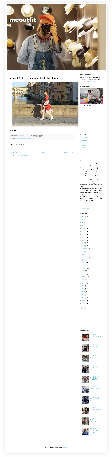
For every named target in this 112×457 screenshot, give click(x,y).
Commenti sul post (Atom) (23, 155)
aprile (83, 271)
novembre (84, 251)
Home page (41, 152)
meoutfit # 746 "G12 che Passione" (96, 345)
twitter (83, 143)
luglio (83, 262)
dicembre (84, 248)
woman (32, 138)
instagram (84, 145)
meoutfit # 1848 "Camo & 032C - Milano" (95, 399)
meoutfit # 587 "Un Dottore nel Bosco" (95, 335)
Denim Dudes (85, 208)
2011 (83, 292)
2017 (83, 240)
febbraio (84, 276)
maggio (83, 268)
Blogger (64, 447)
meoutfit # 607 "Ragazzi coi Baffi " (96, 408)
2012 (83, 289)
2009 (83, 298)
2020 (83, 231)
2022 (83, 225)
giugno (83, 265)
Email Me (84, 138)
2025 (83, 217)
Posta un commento (18, 148)
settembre (84, 257)
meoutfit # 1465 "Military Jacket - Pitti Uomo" (95, 420)
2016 (83, 243)
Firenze (18, 138)
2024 (83, 219)
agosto (83, 260)
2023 (83, 222)
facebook (84, 140)
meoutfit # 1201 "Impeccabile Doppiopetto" (94, 430)
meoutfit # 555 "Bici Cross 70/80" (96, 356)
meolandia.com (92, 81)
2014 (83, 283)
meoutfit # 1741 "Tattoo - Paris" (94, 366)
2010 (83, 295)
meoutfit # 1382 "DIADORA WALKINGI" (94, 378)
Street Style (23, 138)
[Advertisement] (90, 120)
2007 (83, 303)
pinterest (84, 147)
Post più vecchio (68, 152)
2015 (83, 246)
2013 (83, 286)
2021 (83, 228)
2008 (83, 300)
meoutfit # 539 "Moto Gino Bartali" (96, 387)
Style (28, 138)
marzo (83, 274)
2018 (83, 237)
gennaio (83, 279)
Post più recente (14, 152)
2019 (83, 234)
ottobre (83, 254)
